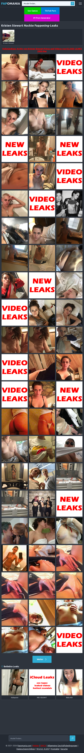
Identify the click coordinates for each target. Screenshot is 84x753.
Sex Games (33, 11)
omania (10, 3)
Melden (36, 746)
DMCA (43, 746)
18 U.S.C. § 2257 (43, 749)
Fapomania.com (24, 746)
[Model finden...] (38, 738)
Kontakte (55, 749)
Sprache (64, 749)
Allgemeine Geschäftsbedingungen (62, 746)
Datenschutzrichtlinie (26, 749)
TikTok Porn (50, 11)
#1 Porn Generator (41, 18)
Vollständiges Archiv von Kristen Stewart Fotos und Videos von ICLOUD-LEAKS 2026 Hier (42, 50)
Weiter (42, 659)
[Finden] (72, 738)
